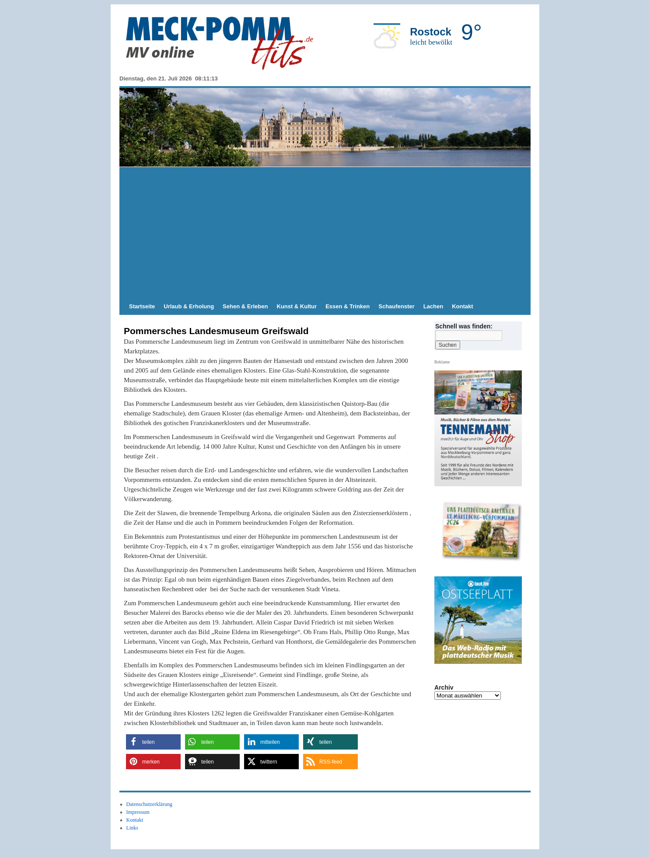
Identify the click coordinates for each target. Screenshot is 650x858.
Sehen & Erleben (245, 306)
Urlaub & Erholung (189, 306)
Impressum (138, 812)
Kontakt (462, 306)
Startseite (142, 306)
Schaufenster (396, 306)
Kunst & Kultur (296, 306)
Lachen (433, 306)
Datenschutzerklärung (149, 804)
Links (132, 828)
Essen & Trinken (347, 306)
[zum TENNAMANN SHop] (481, 532)
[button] (153, 742)
